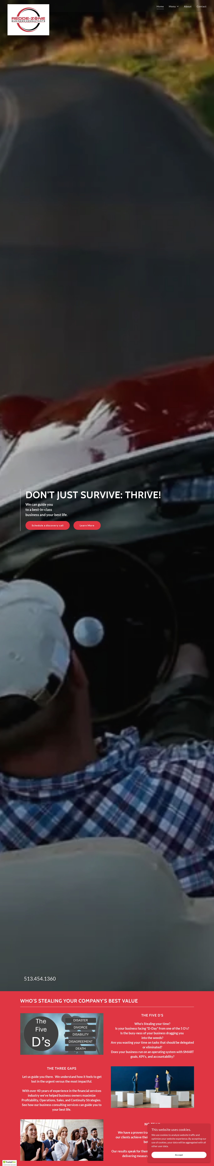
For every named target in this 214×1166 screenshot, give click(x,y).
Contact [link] (201, 6)
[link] (28, 5)
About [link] (188, 6)
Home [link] (160, 6)
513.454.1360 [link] (40, 979)
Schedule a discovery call (47, 525)
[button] (174, 6)
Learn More (87, 525)
